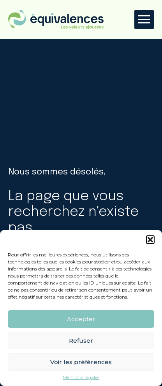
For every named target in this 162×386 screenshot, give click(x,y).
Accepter (81, 319)
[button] (150, 240)
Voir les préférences (81, 362)
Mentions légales (81, 377)
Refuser (81, 340)
